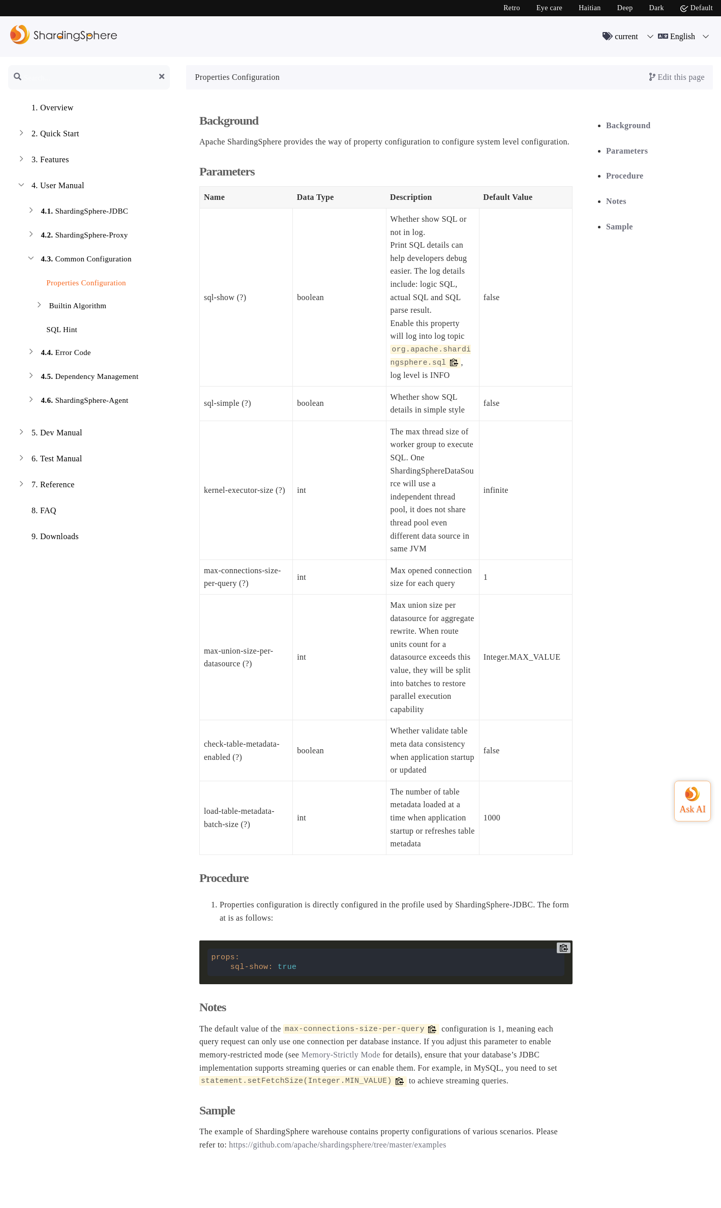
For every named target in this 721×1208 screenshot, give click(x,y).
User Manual (50, 186)
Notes (616, 201)
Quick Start (47, 134)
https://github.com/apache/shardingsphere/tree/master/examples (337, 1144)
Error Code (58, 353)
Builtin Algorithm (70, 307)
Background (628, 125)
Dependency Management (82, 377)
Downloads (47, 537)
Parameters (627, 150)
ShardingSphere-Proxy (77, 236)
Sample (619, 226)
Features (42, 160)
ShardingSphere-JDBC (77, 212)
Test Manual (49, 459)
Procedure (624, 175)
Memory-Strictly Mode (341, 1054)
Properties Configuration (80, 281)
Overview (45, 108)
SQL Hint (55, 328)
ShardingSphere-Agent (77, 401)
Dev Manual (49, 433)
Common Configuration (79, 260)
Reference (45, 485)
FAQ (36, 511)
